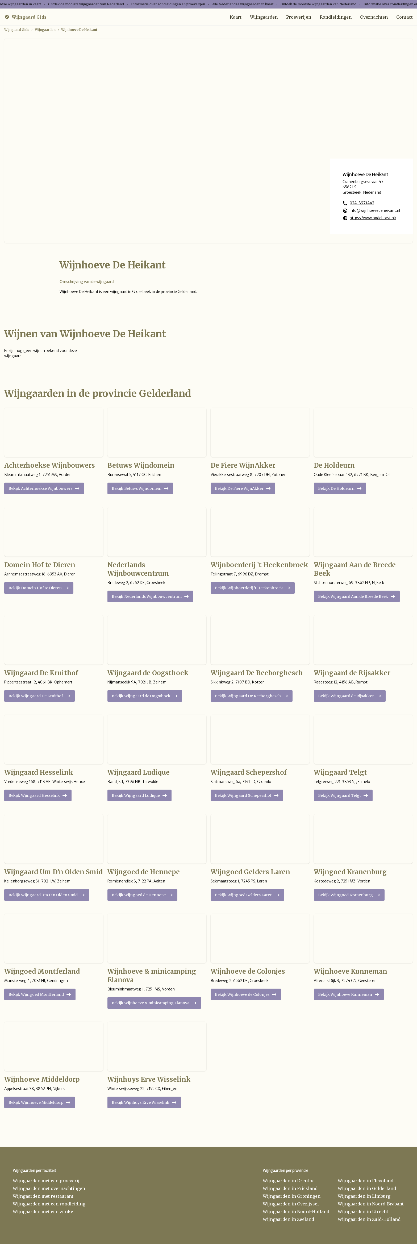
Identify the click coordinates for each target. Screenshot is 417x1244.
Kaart (235, 17)
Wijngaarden (264, 17)
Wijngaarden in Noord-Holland (296, 1211)
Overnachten (374, 17)
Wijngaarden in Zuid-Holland (369, 1219)
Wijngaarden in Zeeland (288, 1219)
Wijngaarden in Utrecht (363, 1211)
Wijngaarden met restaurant (43, 1196)
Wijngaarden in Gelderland (367, 1188)
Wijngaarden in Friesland (290, 1188)
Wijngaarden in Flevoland (365, 1180)
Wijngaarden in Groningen (291, 1196)
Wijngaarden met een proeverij (46, 1180)
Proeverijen (298, 17)
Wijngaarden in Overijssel (291, 1203)
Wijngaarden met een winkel (44, 1211)
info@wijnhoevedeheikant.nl (375, 210)
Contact (404, 17)
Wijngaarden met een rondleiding (49, 1203)
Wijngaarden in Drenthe (289, 1180)
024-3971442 (362, 203)
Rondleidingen (336, 17)
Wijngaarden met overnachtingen (49, 1188)
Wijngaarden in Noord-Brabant (371, 1203)
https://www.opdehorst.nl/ (373, 217)
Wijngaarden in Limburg (364, 1196)
